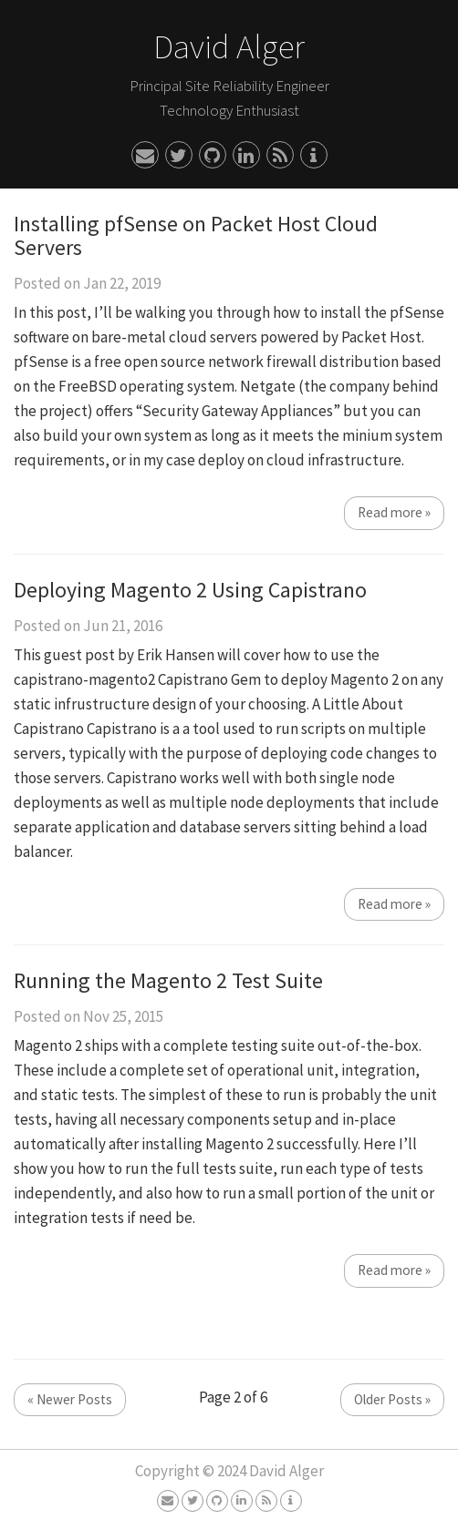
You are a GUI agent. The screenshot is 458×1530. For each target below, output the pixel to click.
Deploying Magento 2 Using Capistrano (190, 589)
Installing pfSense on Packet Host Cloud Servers (196, 235)
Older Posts (392, 1399)
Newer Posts (69, 1399)
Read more (394, 512)
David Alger (229, 46)
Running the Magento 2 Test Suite (168, 980)
